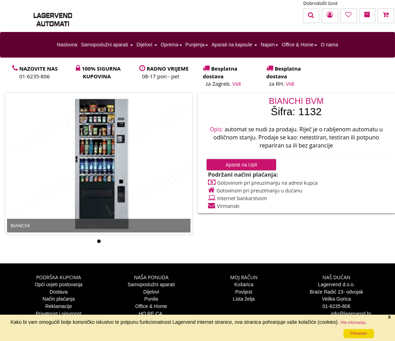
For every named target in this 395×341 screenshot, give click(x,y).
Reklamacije (58, 306)
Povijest (243, 292)
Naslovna (67, 44)
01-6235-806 (336, 306)
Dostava (58, 292)
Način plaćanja (58, 299)
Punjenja (197, 44)
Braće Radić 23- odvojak (336, 292)
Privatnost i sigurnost (58, 313)
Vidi (236, 84)
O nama (329, 44)
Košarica (243, 284)
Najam (269, 44)
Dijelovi (146, 44)
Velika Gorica (336, 299)
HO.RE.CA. (151, 313)
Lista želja (244, 299)
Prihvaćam (358, 333)
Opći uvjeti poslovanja (58, 284)
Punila (151, 299)
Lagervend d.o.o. (336, 284)
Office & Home (299, 44)
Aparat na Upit (241, 165)
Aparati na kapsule (234, 44)
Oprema (171, 44)
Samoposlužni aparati (107, 44)
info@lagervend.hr (336, 313)
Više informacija (352, 322)
